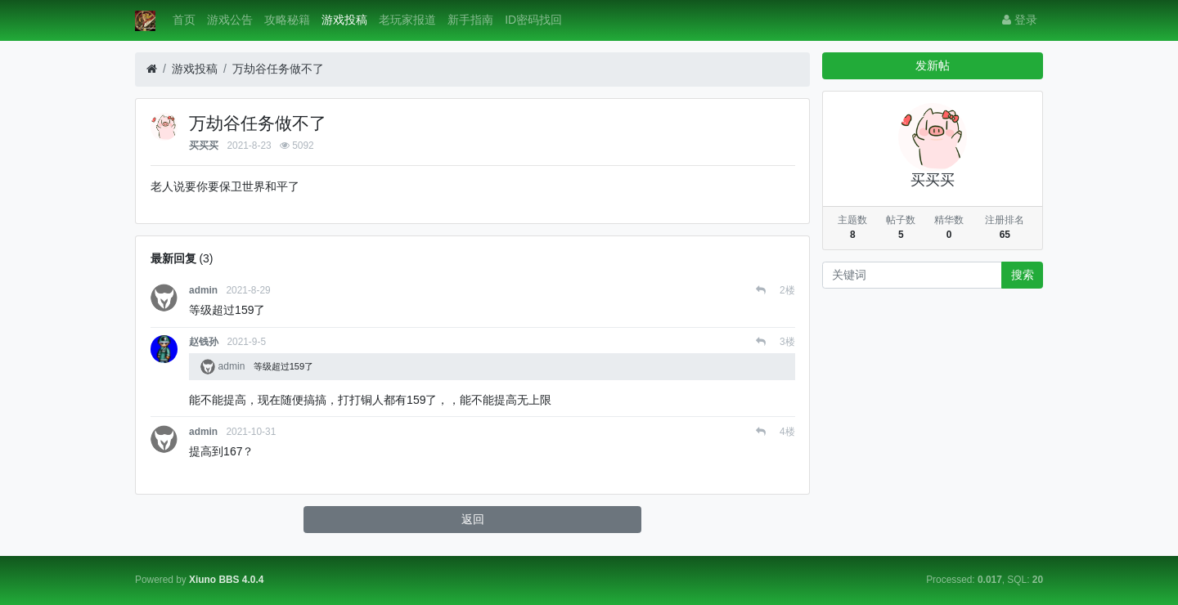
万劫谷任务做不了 (278, 68)
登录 (1019, 19)
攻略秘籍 (287, 19)
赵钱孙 (203, 341)
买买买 (203, 145)
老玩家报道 (407, 19)
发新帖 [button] (932, 65)
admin (203, 290)
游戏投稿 (344, 19)
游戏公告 (230, 19)
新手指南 (470, 19)
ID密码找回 (533, 19)
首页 (184, 19)
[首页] (151, 69)
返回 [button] (472, 519)
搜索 (1022, 274)
